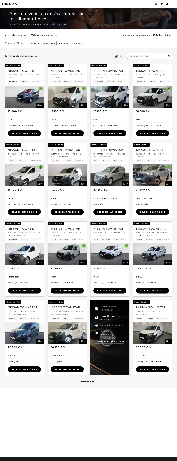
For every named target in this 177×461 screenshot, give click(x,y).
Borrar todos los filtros (70, 43)
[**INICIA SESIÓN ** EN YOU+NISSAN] (167, 4)
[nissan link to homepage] (9, 4)
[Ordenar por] (149, 56)
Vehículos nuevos (15, 34)
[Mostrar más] (88, 381)
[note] (21, 111)
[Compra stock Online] (156, 4)
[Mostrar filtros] (14, 43)
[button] (173, 4)
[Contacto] (161, 4)
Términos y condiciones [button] (109, 341)
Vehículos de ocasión (44, 34)
